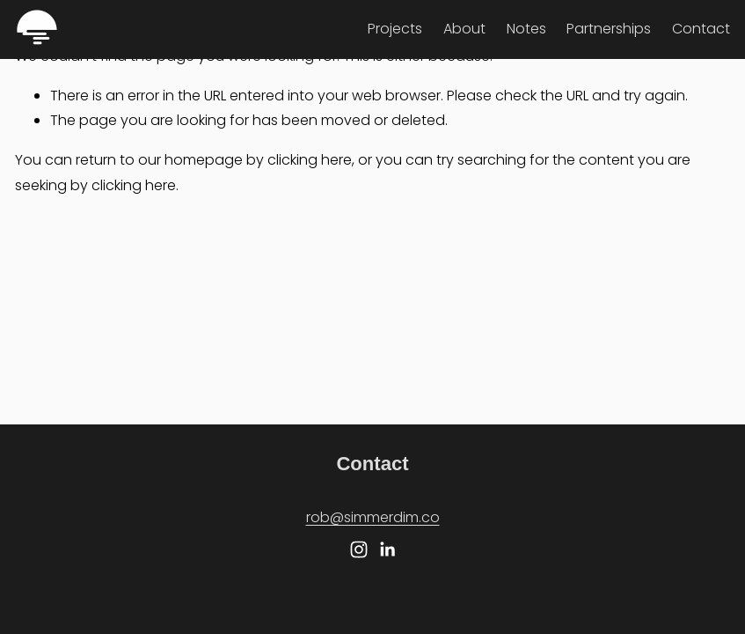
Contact (701, 28)
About (464, 28)
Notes (526, 28)
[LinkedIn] (387, 549)
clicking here (309, 160)
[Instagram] (359, 549)
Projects (395, 28)
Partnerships (608, 28)
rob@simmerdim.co (373, 517)
